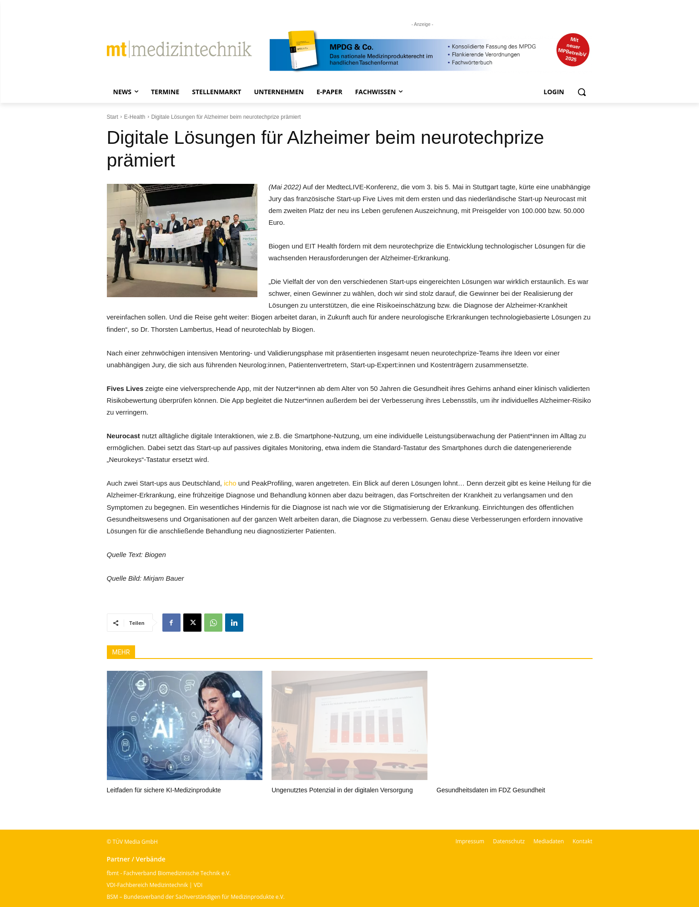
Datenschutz (509, 841)
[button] (582, 92)
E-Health (135, 117)
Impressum (470, 841)
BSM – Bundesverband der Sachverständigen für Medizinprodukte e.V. (196, 897)
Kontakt (582, 841)
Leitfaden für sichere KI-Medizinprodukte (164, 790)
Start (112, 117)
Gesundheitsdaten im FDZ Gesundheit (491, 790)
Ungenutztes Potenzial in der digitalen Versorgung (342, 790)
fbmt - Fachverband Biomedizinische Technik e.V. (169, 873)
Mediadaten (548, 841)
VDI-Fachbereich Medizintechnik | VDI (155, 885)
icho (230, 483)
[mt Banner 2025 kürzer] (431, 51)
